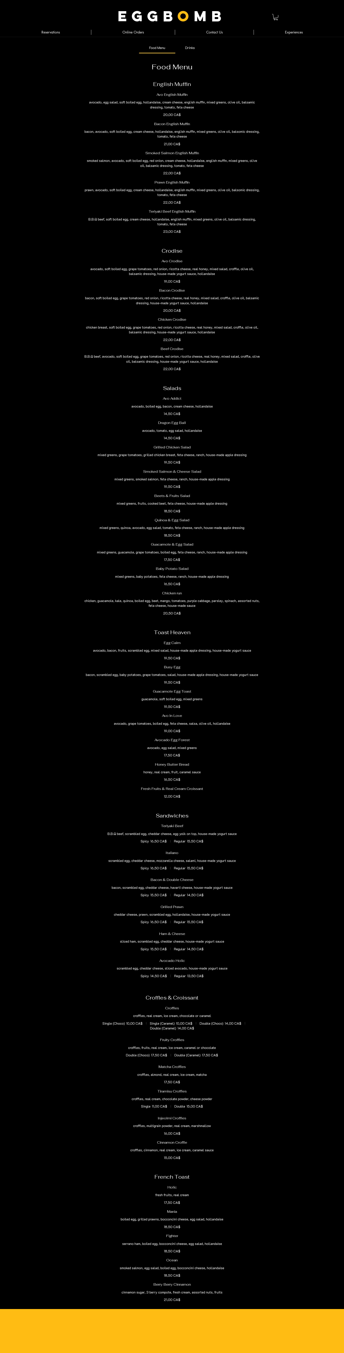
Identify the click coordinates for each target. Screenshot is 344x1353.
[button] (276, 17)
